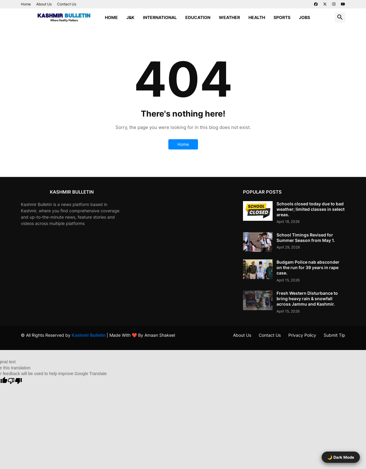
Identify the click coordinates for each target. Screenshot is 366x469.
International (160, 17)
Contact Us (66, 4)
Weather (229, 17)
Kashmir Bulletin (89, 335)
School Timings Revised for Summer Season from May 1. (306, 237)
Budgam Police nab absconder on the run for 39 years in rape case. (308, 267)
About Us (44, 4)
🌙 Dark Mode (340, 457)
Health (256, 17)
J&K (130, 17)
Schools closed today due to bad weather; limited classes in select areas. (311, 209)
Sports (282, 17)
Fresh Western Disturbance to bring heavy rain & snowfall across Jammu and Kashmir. (307, 299)
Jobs (304, 17)
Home (26, 4)
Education (197, 17)
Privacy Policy (302, 335)
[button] (340, 17)
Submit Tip (334, 335)
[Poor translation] (15, 381)
